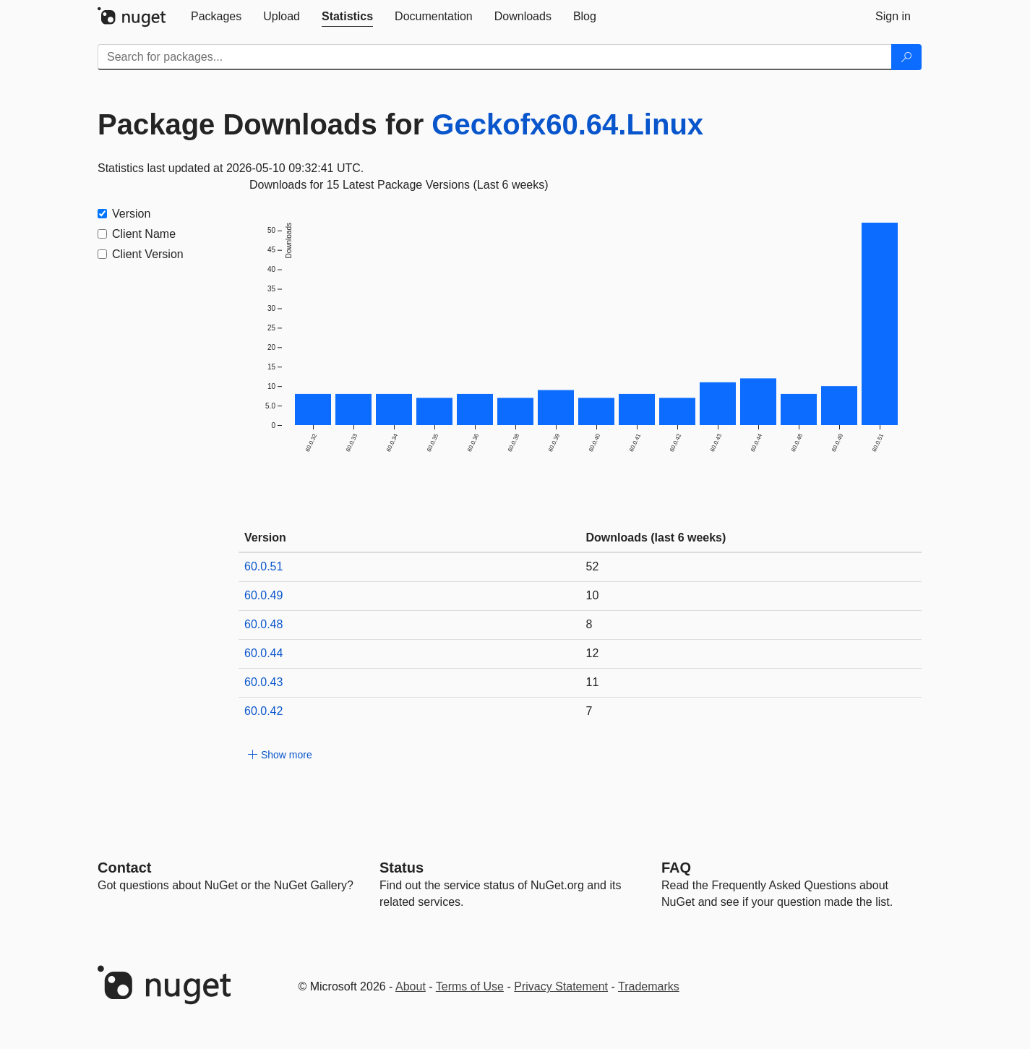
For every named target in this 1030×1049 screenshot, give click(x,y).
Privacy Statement (561, 986)
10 (592, 595)
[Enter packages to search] (495, 57)
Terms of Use (470, 986)
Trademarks (648, 986)
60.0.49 (263, 595)
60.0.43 (263, 682)
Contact (124, 867)
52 (592, 566)
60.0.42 (263, 711)
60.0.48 (263, 624)
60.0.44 (263, 653)
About (410, 986)
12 (592, 653)
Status (401, 867)
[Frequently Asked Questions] (676, 867)
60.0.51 (263, 566)
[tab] (216, 17)
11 (592, 682)
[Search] (906, 57)
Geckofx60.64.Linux (567, 124)
